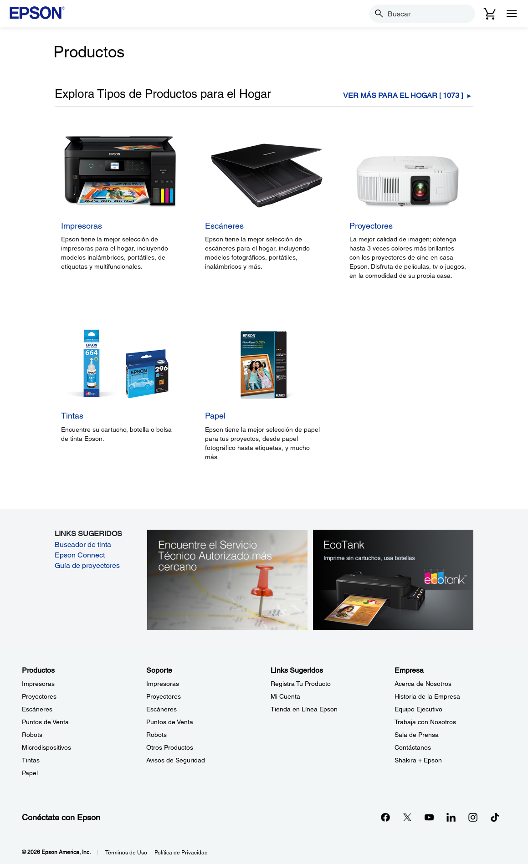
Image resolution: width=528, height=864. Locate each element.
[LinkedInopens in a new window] (451, 817)
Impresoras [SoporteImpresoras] (162, 683)
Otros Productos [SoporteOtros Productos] (169, 747)
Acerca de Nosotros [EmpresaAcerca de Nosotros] (423, 683)
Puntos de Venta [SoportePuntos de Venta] (169, 722)
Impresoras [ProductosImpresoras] (38, 683)
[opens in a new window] (495, 817)
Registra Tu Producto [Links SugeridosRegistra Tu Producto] (301, 683)
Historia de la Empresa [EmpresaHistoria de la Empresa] (427, 696)
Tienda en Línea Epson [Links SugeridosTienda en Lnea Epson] (304, 709)
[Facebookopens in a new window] (385, 817)
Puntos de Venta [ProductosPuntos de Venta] (45, 722)
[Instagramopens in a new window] (473, 817)
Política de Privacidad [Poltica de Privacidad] (181, 852)
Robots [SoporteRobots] (156, 734)
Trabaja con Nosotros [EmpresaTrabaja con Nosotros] (425, 722)
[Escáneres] (263, 236)
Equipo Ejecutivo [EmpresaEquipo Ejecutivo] (418, 709)
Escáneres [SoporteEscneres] (161, 709)
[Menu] (511, 13)
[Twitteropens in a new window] (407, 817)
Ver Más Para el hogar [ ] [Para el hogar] (403, 96)
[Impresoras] (120, 236)
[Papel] (263, 427)
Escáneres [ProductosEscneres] (37, 709)
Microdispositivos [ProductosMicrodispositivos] (46, 747)
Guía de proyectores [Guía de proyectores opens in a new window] (87, 565)
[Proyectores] (407, 236)
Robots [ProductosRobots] (32, 734)
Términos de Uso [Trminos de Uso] (126, 852)
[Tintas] (120, 427)
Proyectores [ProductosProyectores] (39, 696)
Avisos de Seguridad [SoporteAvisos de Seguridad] (175, 760)
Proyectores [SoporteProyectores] (163, 696)
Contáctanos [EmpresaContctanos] (413, 747)
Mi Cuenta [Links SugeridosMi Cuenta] (285, 696)
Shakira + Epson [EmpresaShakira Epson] (418, 760)
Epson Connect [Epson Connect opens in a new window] (80, 555)
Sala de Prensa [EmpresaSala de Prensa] (417, 734)
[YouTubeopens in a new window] (429, 817)
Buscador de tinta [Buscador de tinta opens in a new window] (83, 544)
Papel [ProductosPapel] (30, 773)
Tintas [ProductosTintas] (31, 760)
